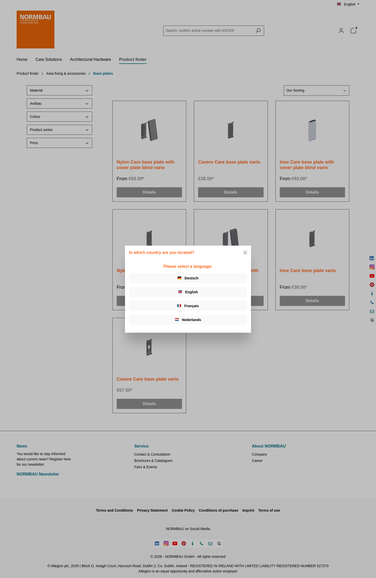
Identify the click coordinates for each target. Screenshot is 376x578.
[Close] (245, 252)
